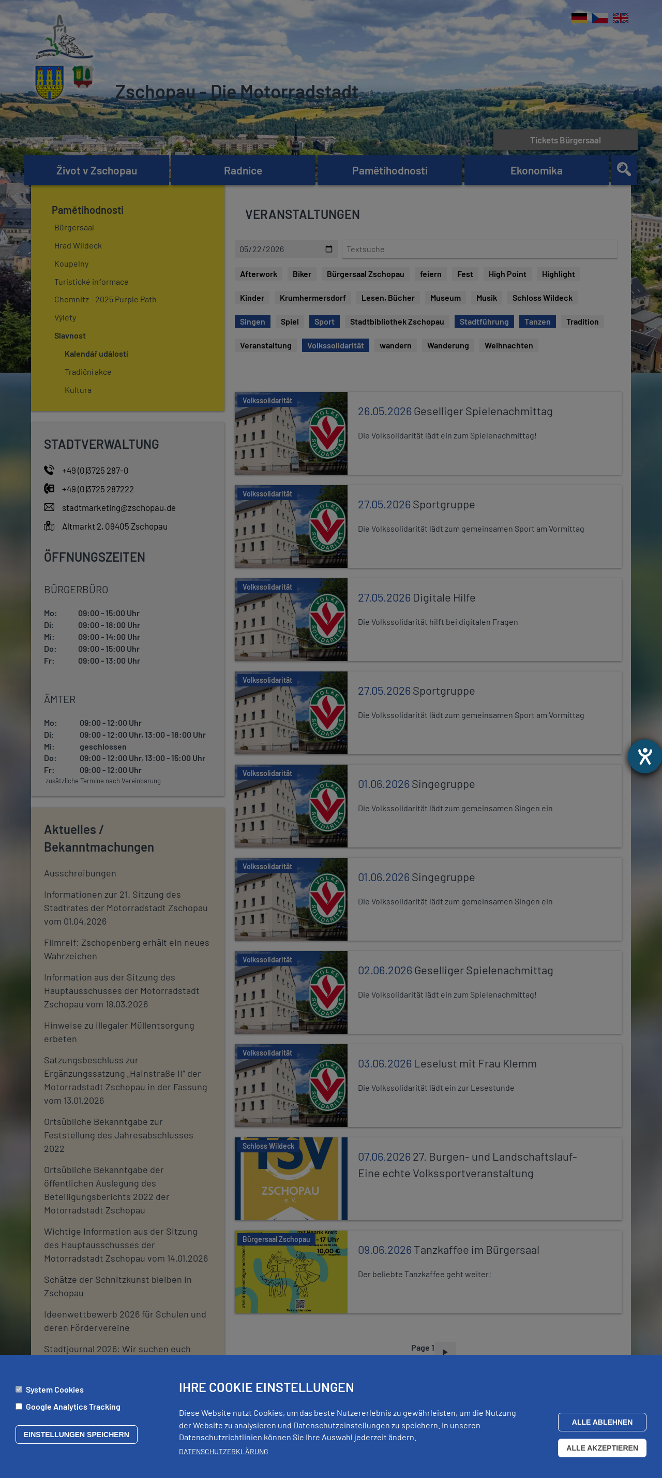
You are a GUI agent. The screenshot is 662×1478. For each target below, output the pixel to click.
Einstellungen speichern (76, 1434)
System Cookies (55, 1389)
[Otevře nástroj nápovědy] (645, 756)
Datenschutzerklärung (223, 1451)
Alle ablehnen (602, 1422)
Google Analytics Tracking (73, 1406)
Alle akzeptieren (602, 1448)
